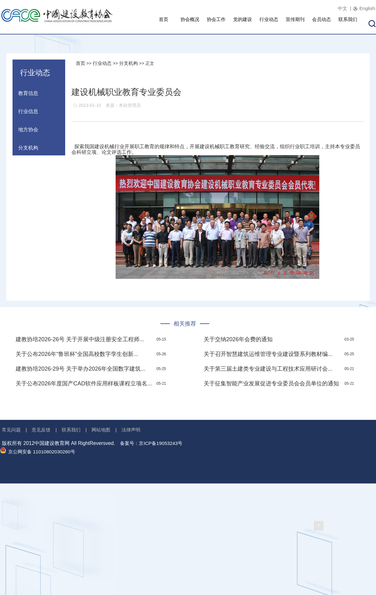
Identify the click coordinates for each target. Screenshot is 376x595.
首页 (164, 23)
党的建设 (242, 23)
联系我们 (348, 23)
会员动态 (321, 23)
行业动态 (269, 23)
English (366, 8)
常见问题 (12, 430)
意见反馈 (43, 430)
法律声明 (137, 430)
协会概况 (190, 23)
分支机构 (131, 63)
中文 (339, 8)
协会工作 (216, 23)
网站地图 (105, 430)
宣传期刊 (295, 23)
